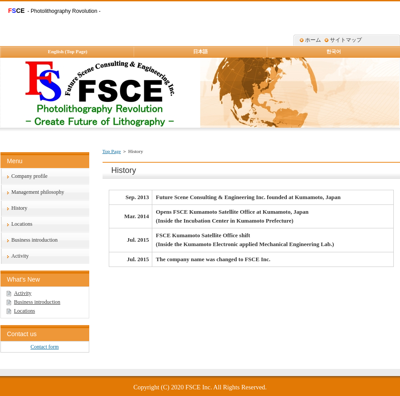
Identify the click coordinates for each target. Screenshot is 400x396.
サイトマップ (346, 40)
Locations (22, 224)
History (20, 208)
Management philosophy (38, 192)
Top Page (112, 151)
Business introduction (35, 240)
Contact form (45, 347)
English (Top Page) (67, 51)
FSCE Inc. (199, 387)
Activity (20, 256)
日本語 (200, 51)
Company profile (30, 176)
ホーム (313, 40)
